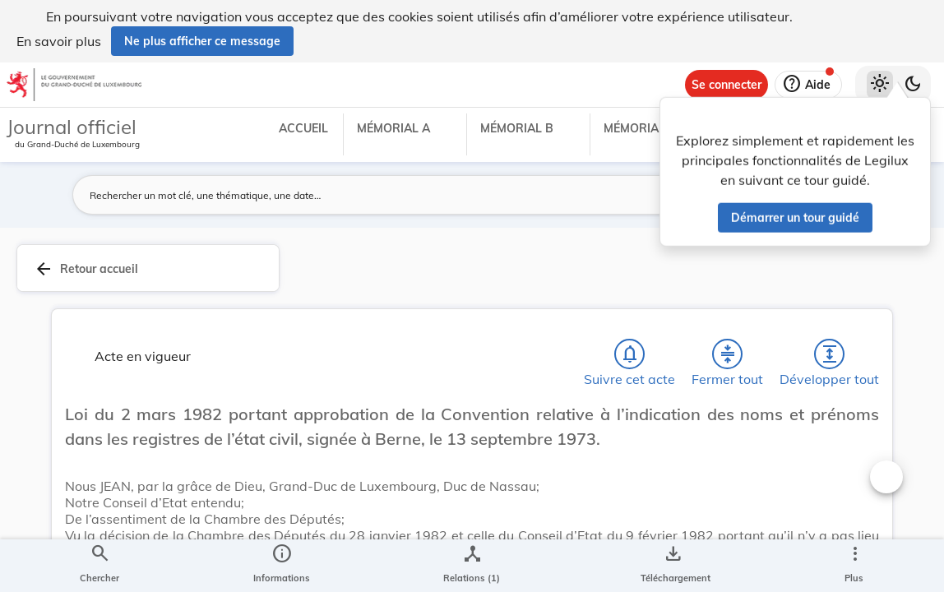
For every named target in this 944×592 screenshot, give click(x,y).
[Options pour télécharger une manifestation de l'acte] (672, 565)
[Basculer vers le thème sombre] (913, 85)
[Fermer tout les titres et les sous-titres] (727, 357)
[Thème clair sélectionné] (880, 85)
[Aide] (808, 85)
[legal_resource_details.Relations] (471, 565)
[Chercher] (99, 565)
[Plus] (854, 565)
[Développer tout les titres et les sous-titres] (829, 357)
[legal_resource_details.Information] (281, 565)
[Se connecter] (726, 84)
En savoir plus (58, 41)
